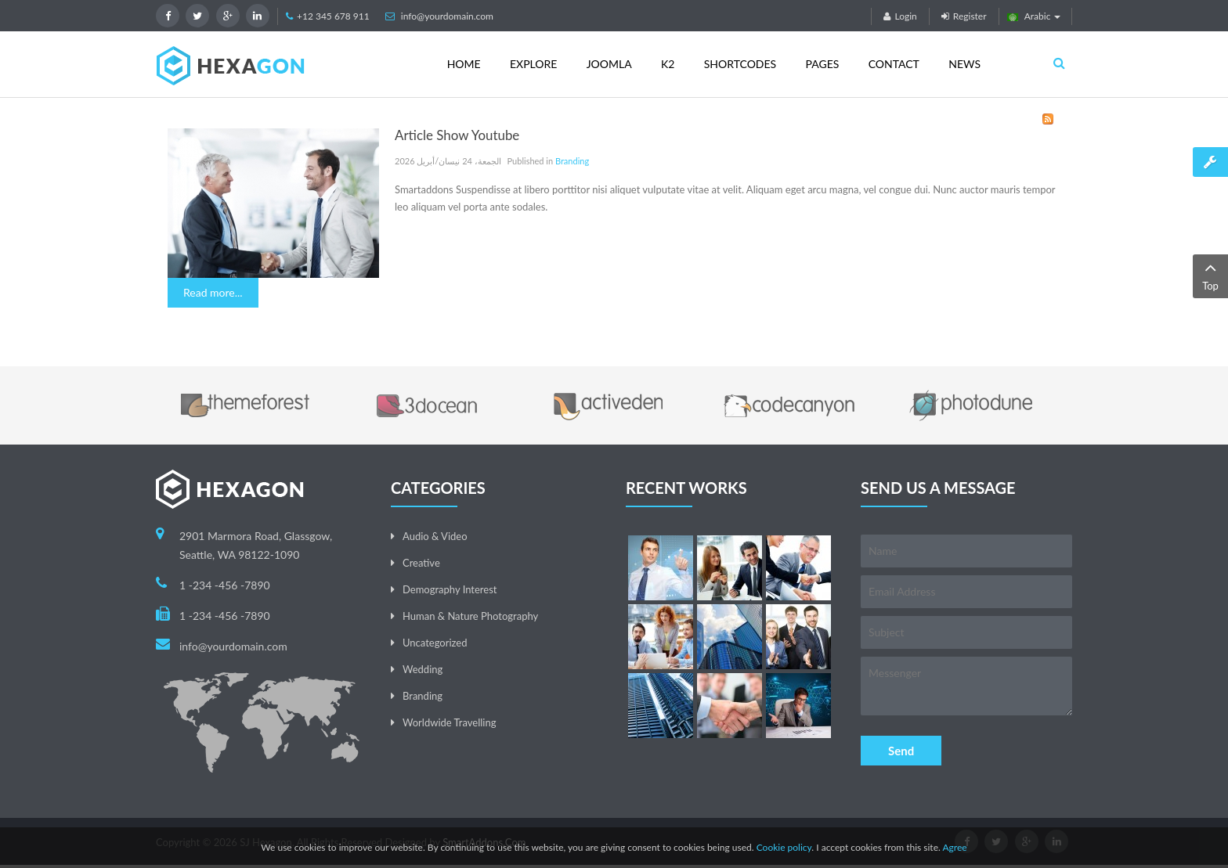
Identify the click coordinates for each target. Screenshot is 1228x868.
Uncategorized (435, 642)
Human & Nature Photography (470, 616)
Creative (421, 562)
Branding (572, 161)
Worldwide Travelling (449, 722)
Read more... (213, 292)
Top (1210, 275)
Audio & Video (435, 536)
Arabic (1034, 16)
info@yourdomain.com (447, 16)
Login (899, 16)
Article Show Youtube (457, 135)
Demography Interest (450, 589)
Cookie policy (784, 847)
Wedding (422, 669)
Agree (954, 847)
